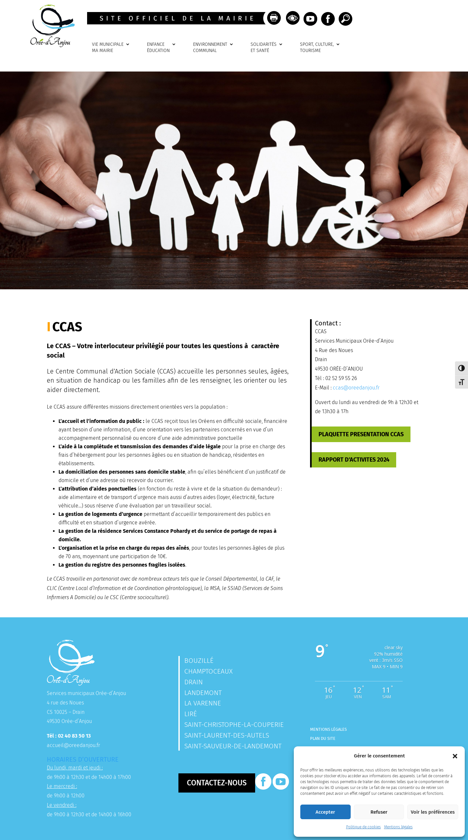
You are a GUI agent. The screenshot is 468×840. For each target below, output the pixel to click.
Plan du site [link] (322, 738)
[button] (455, 756)
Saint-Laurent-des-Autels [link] (226, 735)
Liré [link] (190, 714)
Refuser (378, 812)
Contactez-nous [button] (217, 782)
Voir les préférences (433, 812)
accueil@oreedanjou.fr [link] (73, 745)
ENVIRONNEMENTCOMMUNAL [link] (210, 48)
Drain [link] (193, 682)
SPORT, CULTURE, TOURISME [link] (317, 48)
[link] (50, 45)
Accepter (325, 812)
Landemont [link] (203, 693)
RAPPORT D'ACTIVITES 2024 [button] (353, 459)
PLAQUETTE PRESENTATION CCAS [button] (361, 434)
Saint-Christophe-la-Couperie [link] (234, 724)
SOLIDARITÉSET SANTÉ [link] (264, 48)
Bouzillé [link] (199, 660)
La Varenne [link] (202, 703)
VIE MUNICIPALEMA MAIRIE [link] (108, 48)
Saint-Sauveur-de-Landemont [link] (232, 746)
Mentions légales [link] (398, 827)
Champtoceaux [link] (208, 671)
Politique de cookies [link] (363, 827)
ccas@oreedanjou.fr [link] (356, 388)
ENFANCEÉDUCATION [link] (158, 48)
